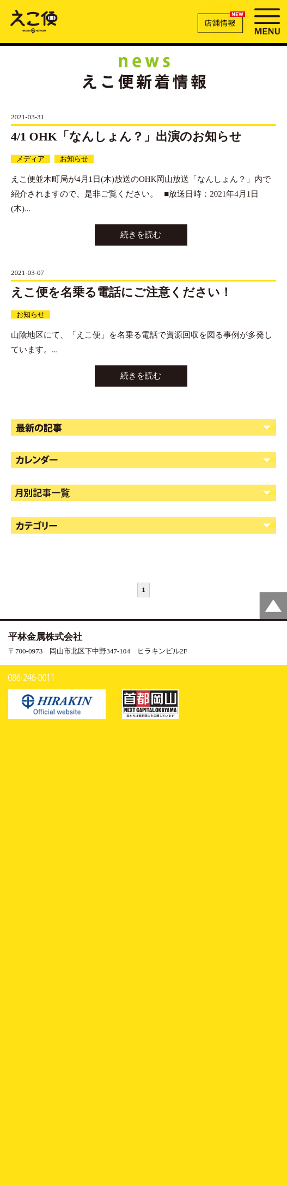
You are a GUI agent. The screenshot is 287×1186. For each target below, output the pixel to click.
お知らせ (74, 159)
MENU (267, 20)
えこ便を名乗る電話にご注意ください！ (121, 292)
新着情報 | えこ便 (34, 20)
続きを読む (140, 234)
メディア (30, 159)
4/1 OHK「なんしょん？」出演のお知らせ (126, 136)
